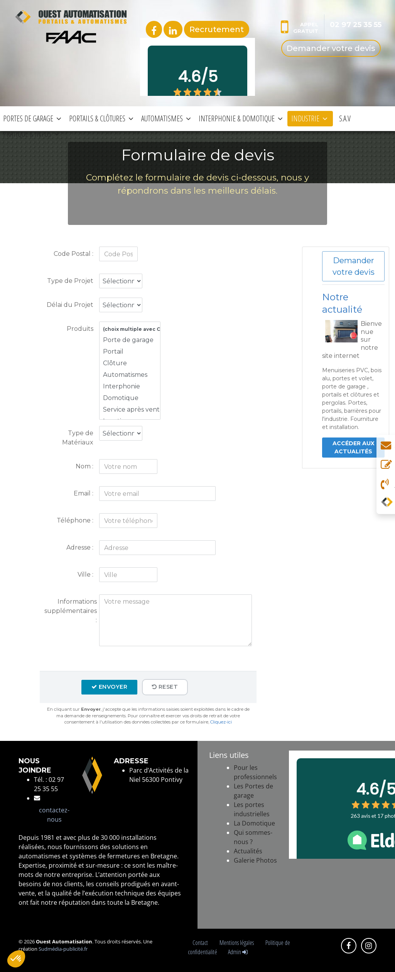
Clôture (130, 363)
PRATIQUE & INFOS (31, 134)
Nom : (84, 466)
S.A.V (345, 118)
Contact (201, 942)
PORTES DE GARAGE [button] (32, 118)
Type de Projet (70, 280)
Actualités (248, 851)
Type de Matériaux (77, 437)
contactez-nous (54, 815)
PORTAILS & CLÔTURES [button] (101, 118)
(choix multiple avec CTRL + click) (130, 329)
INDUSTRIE (309, 118)
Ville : (85, 574)
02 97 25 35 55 (355, 24)
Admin (238, 952)
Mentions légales (237, 942)
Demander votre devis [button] (354, 266)
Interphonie (130, 386)
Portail (130, 351)
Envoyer (109, 686)
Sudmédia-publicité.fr (63, 948)
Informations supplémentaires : (70, 611)
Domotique (130, 398)
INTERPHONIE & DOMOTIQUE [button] (241, 118)
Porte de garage (130, 340)
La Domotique (254, 823)
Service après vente (130, 409)
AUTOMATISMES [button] (166, 118)
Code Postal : (73, 253)
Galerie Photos (255, 860)
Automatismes (130, 375)
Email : (83, 493)
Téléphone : (75, 520)
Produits (80, 328)
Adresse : (79, 547)
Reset (165, 686)
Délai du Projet (70, 304)
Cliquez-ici (221, 722)
